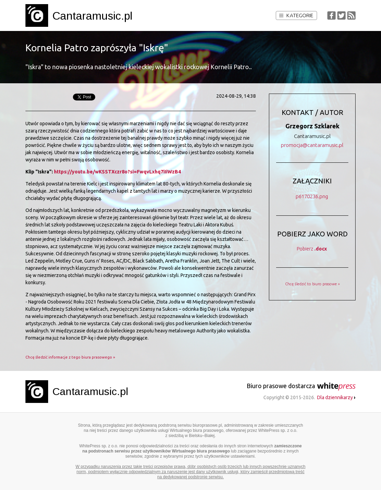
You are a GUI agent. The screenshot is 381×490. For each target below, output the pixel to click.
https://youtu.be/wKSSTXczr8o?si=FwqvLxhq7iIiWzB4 (117, 171)
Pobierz (312, 249)
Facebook (331, 15)
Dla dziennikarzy (336, 397)
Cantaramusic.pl (92, 16)
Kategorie (296, 15)
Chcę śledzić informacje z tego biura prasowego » (70, 357)
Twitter (341, 15)
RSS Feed (351, 15)
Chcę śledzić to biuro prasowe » (312, 284)
